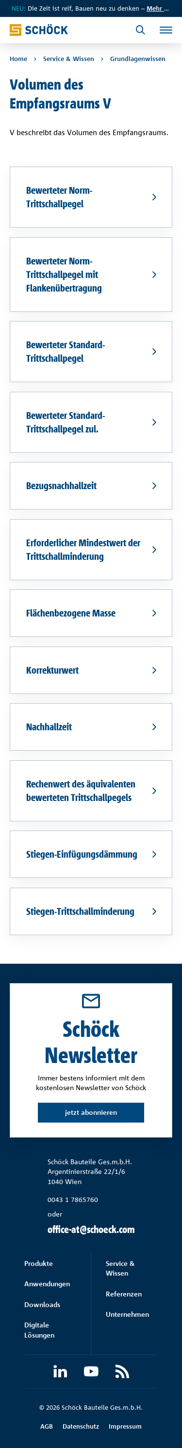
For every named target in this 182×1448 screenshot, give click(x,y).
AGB (46, 1426)
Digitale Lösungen (39, 1330)
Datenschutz (81, 1426)
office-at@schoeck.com (91, 1229)
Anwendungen (47, 1283)
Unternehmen (127, 1314)
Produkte (38, 1263)
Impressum (125, 1426)
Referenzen (124, 1294)
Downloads (42, 1304)
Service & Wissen (120, 1268)
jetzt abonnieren (91, 1112)
